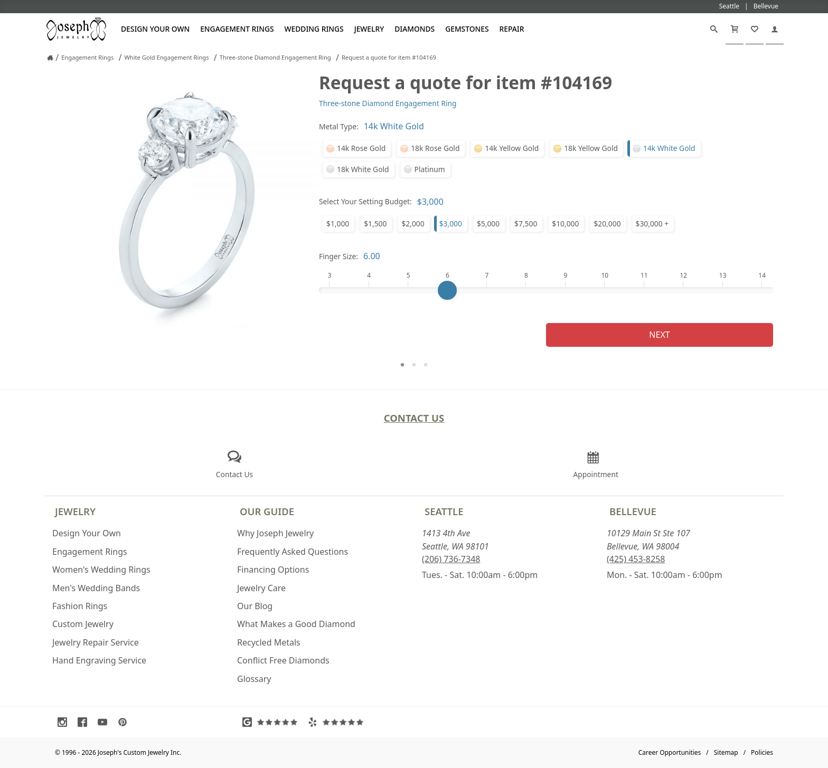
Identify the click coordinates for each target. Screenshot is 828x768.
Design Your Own (155, 29)
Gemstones (466, 29)
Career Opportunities (669, 752)
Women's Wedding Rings (101, 569)
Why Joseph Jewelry (275, 533)
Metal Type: (339, 126)
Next (659, 334)
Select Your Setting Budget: (365, 201)
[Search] (714, 29)
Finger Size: (338, 256)
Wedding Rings (314, 29)
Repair (512, 29)
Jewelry (369, 29)
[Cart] (735, 29)
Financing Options (273, 569)
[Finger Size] (546, 290)
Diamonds (414, 29)
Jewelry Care (261, 588)
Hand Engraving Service (99, 660)
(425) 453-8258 (636, 559)
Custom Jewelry (83, 624)
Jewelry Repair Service (95, 642)
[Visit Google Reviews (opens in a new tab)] (272, 722)
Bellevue (632, 511)
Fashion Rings (79, 606)
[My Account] (775, 29)
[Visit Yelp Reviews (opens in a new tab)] (338, 722)
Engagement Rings (237, 29)
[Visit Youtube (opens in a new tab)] (105, 722)
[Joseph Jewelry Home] (50, 57)
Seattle (444, 511)
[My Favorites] (755, 29)
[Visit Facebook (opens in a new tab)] (85, 722)
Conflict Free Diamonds (283, 660)
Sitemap (726, 752)
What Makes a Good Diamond (296, 624)
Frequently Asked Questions (292, 551)
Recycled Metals (268, 642)
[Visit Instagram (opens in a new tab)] (65, 722)
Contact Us (414, 417)
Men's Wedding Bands (96, 588)
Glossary (254, 679)
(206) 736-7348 (451, 559)
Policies (762, 752)
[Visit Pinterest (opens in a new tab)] (125, 722)
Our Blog (254, 606)
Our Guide (267, 511)
